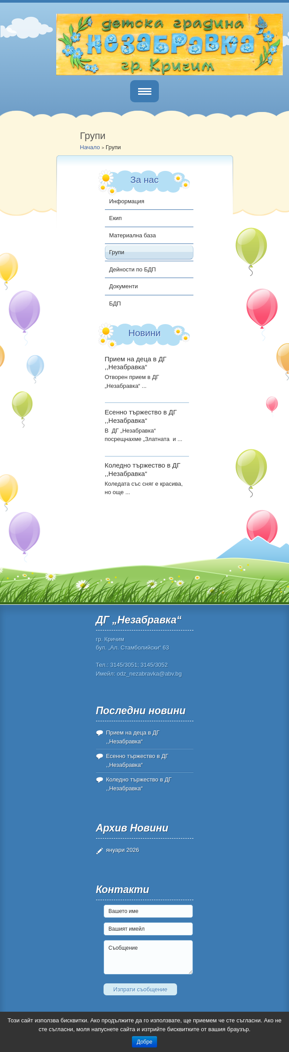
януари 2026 (122, 850)
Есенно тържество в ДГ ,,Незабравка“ (141, 416)
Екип (115, 218)
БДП (115, 303)
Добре (144, 1042)
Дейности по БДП (132, 269)
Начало (90, 147)
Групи (116, 252)
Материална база (132, 235)
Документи (123, 286)
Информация (127, 201)
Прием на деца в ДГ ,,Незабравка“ (136, 363)
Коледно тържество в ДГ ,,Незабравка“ (143, 469)
